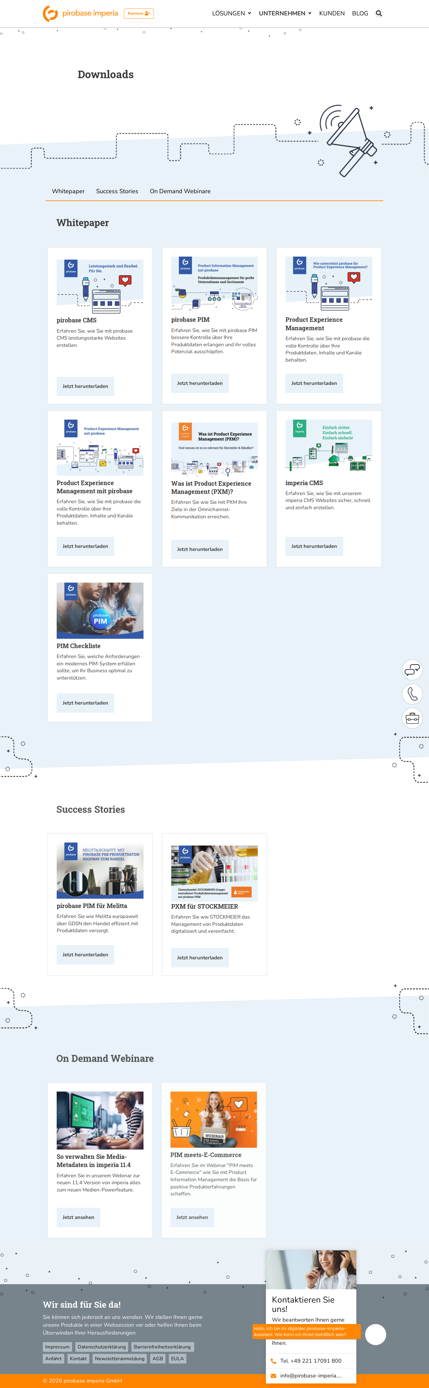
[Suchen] (378, 13)
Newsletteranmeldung (119, 1358)
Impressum (57, 1347)
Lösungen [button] (229, 13)
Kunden (332, 13)
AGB (158, 1358)
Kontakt (78, 1358)
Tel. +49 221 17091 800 (313, 1360)
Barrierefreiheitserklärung (163, 1347)
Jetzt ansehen (78, 1217)
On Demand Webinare (180, 191)
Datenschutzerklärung (102, 1347)
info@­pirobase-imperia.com (313, 1375)
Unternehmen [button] (283, 13)
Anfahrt (53, 1358)
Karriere (139, 13)
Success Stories (117, 191)
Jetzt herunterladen (85, 386)
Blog (360, 13)
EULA (177, 1358)
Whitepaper (68, 191)
